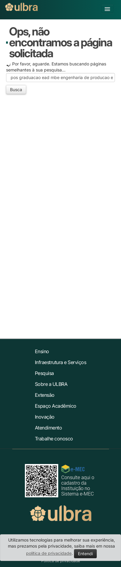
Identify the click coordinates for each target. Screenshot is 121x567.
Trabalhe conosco (54, 439)
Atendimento (48, 428)
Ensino (42, 351)
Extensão (45, 395)
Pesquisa (44, 373)
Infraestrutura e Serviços (60, 362)
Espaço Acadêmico (55, 406)
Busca (16, 89)
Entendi (85, 553)
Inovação (45, 417)
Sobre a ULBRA (51, 384)
